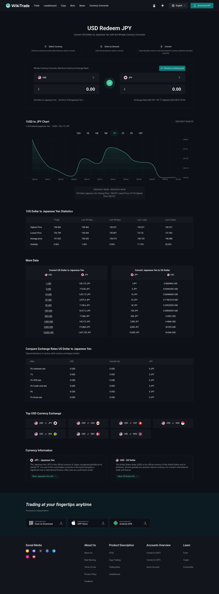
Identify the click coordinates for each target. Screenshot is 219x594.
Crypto (186, 560)
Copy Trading (115, 560)
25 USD (48, 300)
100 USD (48, 311)
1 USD (48, 283)
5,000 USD (48, 327)
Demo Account (153, 567)
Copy (63, 5)
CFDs (111, 553)
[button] (178, 5)
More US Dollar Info (128, 476)
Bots (72, 5)
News (82, 5)
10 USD (48, 294)
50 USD (48, 305)
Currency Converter (99, 5)
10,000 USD (48, 332)
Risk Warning (90, 560)
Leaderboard (50, 5)
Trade (36, 5)
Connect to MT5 (153, 560)
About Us (88, 553)
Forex (185, 553)
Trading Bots (114, 567)
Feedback (88, 581)
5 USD (48, 289)
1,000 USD (48, 322)
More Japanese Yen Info (44, 476)
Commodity (188, 567)
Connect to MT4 (153, 553)
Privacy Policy (90, 574)
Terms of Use (90, 567)
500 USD (48, 316)
